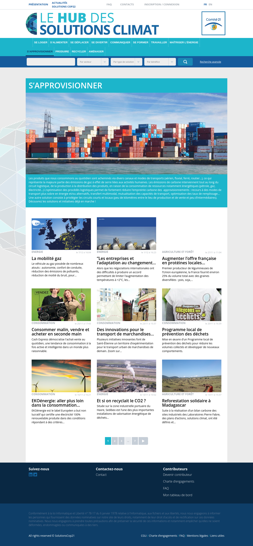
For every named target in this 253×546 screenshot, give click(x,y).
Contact (101, 474)
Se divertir (99, 42)
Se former (140, 42)
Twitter (225, 4)
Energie (37, 252)
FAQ (109, 4)
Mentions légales (197, 535)
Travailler (159, 42)
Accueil (29, 42)
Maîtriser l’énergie (184, 42)
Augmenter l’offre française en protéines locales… (189, 261)
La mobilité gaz (46, 258)
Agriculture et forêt (178, 252)
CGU (143, 535)
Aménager (96, 51)
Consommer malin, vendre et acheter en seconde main (60, 332)
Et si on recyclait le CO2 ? (121, 400)
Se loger (40, 42)
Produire (62, 51)
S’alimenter (59, 42)
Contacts (127, 4)
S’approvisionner (40, 51)
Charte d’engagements (178, 481)
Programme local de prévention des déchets (185, 332)
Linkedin (221, 4)
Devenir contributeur (177, 474)
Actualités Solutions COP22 (64, 4)
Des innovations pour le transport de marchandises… (125, 332)
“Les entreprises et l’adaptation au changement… (126, 261)
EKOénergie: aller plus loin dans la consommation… (58, 403)
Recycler (79, 51)
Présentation (38, 4)
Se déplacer (79, 42)
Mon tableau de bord (177, 495)
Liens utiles (217, 535)
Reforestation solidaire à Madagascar (186, 403)
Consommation (43, 323)
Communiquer (120, 42)
